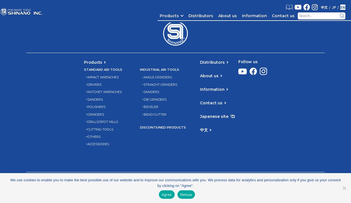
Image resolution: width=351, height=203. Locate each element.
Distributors (200, 15)
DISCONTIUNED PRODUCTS (163, 127)
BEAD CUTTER (155, 114)
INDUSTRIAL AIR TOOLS (159, 69)
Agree (167, 195)
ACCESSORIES (98, 144)
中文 (324, 7)
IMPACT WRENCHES (103, 77)
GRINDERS (95, 114)
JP (334, 7)
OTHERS (94, 136)
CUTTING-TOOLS (100, 129)
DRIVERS (94, 84)
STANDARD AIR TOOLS (103, 69)
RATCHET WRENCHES (104, 92)
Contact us (283, 15)
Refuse (186, 195)
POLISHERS (96, 107)
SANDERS (95, 99)
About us (227, 15)
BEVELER (151, 107)
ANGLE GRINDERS (158, 77)
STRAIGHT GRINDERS (160, 84)
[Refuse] (344, 188)
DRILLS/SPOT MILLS (102, 121)
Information (254, 15)
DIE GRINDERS (155, 99)
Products (169, 15)
